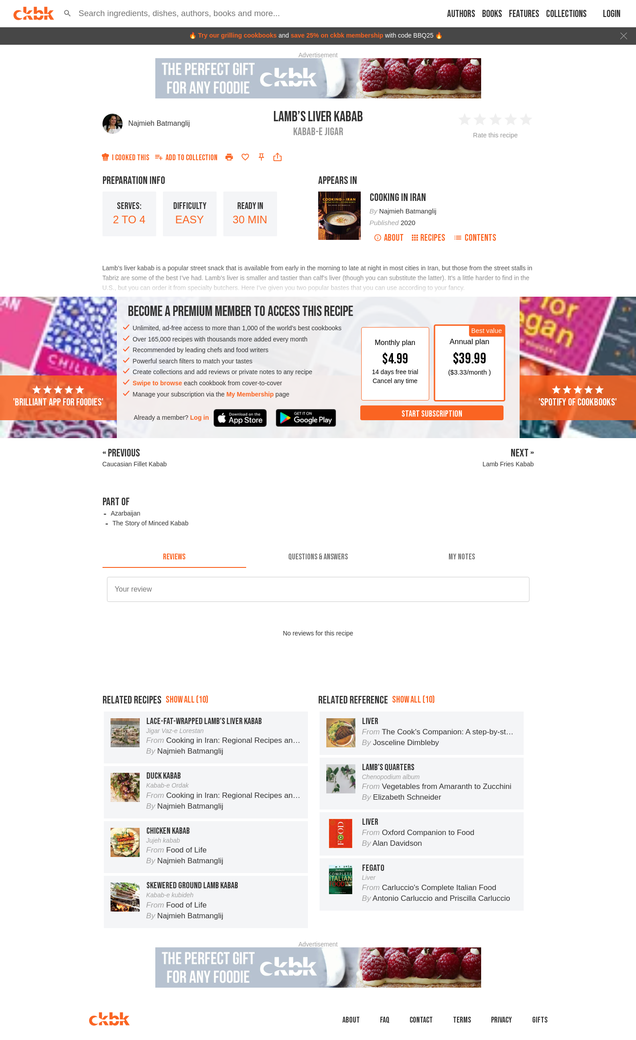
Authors (461, 14)
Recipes (428, 237)
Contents (474, 237)
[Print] (229, 157)
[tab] (174, 557)
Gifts (539, 1020)
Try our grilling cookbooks (237, 35)
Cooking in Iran (398, 197)
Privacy (501, 1020)
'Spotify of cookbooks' (577, 396)
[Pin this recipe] (261, 157)
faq (384, 1020)
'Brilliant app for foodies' (58, 396)
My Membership (250, 394)
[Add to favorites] (245, 157)
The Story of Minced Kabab (150, 523)
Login (611, 14)
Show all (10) (187, 699)
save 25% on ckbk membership (336, 35)
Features (524, 14)
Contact (421, 1020)
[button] (67, 13)
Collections (566, 14)
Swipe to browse (157, 383)
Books (492, 14)
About (389, 237)
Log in (199, 417)
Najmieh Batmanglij (159, 123)
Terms (462, 1020)
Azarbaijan (125, 513)
